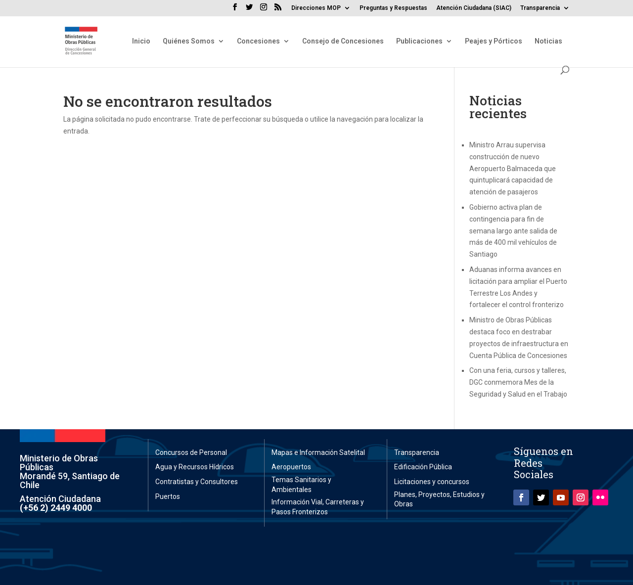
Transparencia (540, 8)
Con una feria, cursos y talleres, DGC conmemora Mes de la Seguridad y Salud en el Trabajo (518, 382)
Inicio (141, 41)
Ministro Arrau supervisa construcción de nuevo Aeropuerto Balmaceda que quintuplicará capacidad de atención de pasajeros (512, 168)
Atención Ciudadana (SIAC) (473, 8)
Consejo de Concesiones (343, 41)
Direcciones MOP (316, 8)
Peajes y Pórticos (493, 41)
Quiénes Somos (189, 41)
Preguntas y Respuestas (393, 8)
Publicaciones (419, 41)
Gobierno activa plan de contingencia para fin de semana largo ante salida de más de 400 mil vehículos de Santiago (513, 230)
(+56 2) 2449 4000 (56, 507)
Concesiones (258, 41)
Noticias (548, 41)
